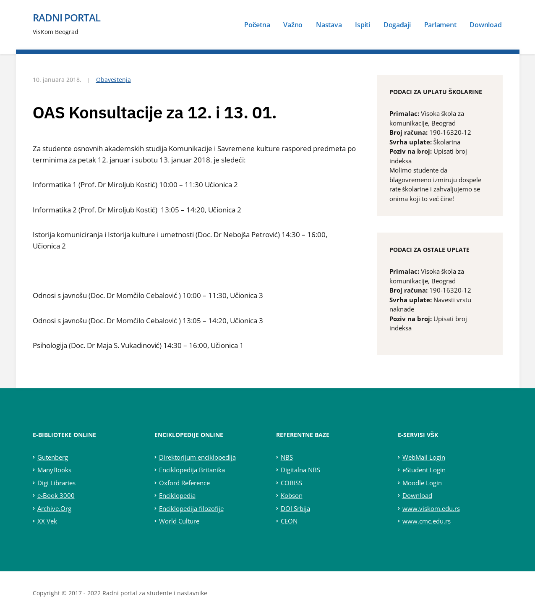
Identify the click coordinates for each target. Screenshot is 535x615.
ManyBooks (54, 470)
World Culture (179, 521)
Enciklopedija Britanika (192, 470)
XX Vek (47, 521)
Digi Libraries (56, 483)
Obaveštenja (113, 80)
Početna (257, 24)
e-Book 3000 (56, 495)
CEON (289, 521)
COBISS (291, 483)
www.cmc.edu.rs (426, 521)
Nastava (329, 24)
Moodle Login (422, 483)
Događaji (397, 24)
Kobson (292, 495)
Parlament (440, 24)
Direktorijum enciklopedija (197, 457)
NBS (287, 457)
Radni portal (66, 17)
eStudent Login (424, 470)
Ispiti (362, 24)
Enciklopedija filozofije (191, 508)
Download (485, 24)
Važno (293, 24)
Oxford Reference (184, 483)
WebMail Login (423, 457)
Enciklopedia (177, 495)
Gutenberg (52, 457)
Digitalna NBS (300, 470)
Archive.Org (54, 508)
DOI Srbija (295, 508)
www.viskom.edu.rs (431, 508)
